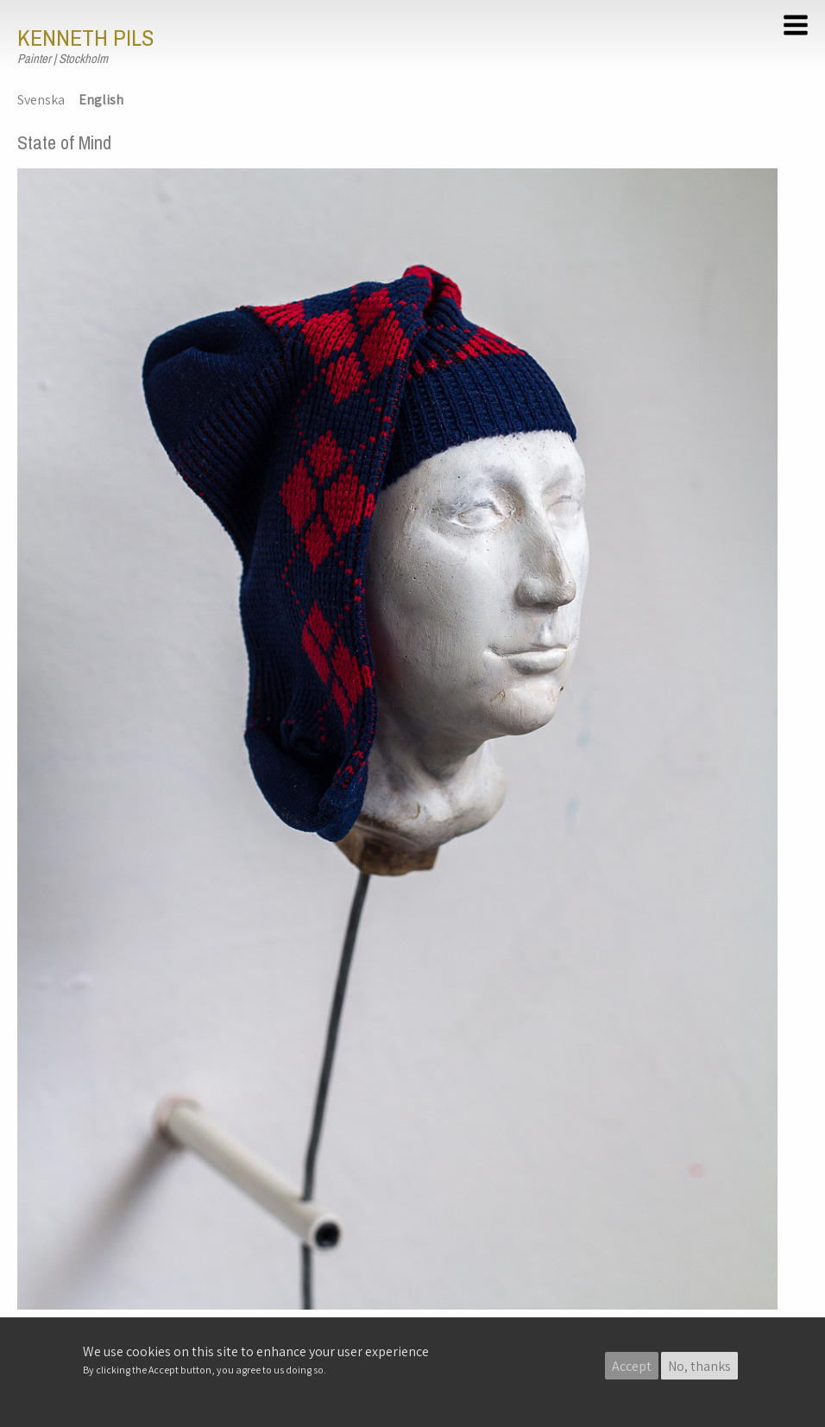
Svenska (41, 100)
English (101, 100)
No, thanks (699, 1366)
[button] (798, 27)
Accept (632, 1366)
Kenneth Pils (85, 38)
